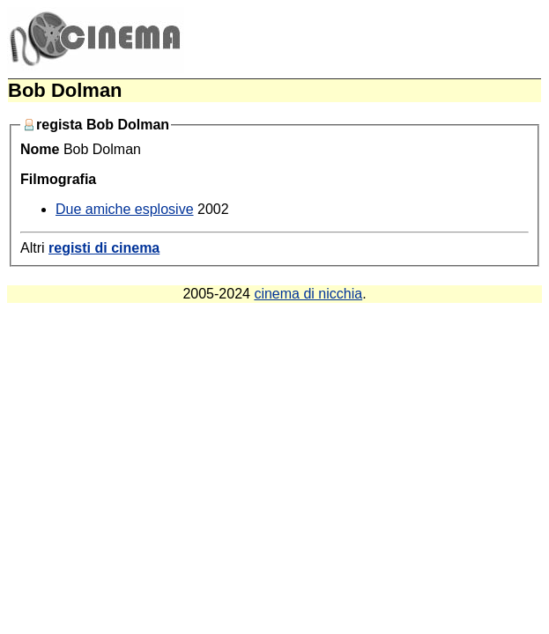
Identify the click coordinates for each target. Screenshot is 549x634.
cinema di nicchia (308, 293)
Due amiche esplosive (125, 209)
